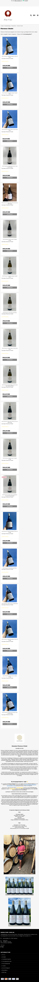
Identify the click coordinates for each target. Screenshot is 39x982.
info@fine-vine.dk (7, 941)
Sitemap (2, 945)
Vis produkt (10, 67)
